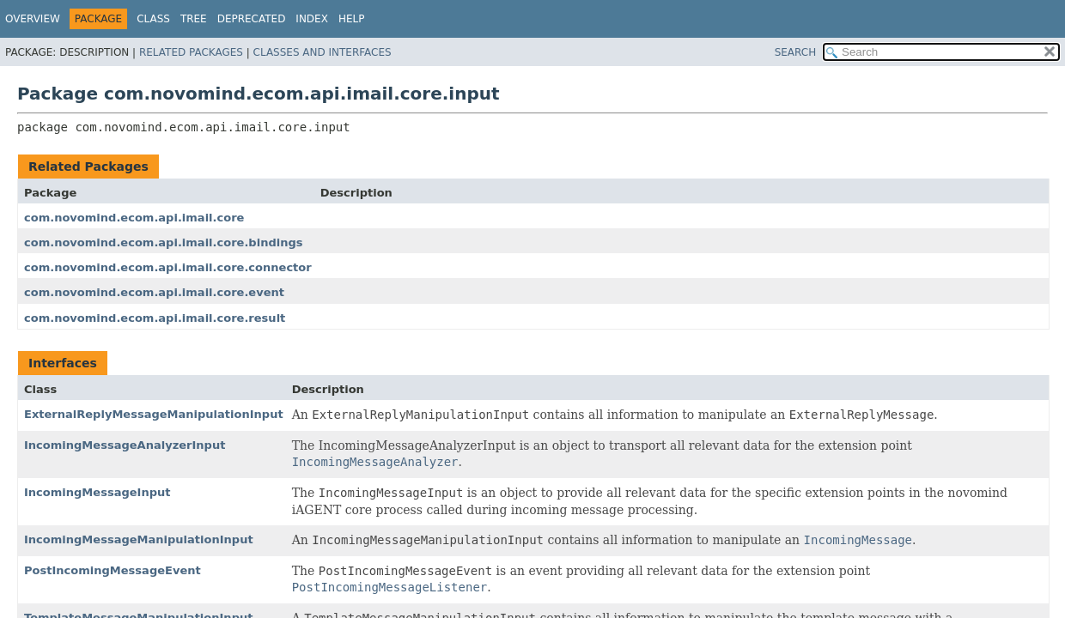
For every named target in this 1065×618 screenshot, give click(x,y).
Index (311, 19)
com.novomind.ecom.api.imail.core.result (154, 318)
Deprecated (251, 19)
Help (351, 19)
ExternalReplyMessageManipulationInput (153, 414)
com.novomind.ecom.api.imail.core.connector (168, 267)
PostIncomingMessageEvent (112, 570)
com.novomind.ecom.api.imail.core (134, 217)
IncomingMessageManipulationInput (138, 539)
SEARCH (796, 52)
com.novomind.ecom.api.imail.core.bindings (163, 242)
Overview (32, 19)
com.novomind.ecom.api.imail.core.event (154, 292)
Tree (193, 19)
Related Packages (191, 52)
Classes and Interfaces (322, 52)
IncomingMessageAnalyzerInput (124, 445)
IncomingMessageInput (97, 492)
